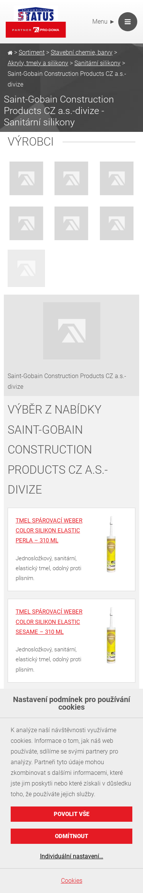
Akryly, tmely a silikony (38, 63)
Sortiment (32, 52)
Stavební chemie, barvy (81, 52)
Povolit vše (71, 814)
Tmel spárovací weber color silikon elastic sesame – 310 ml (49, 621)
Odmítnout (71, 836)
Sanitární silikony (97, 63)
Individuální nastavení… (71, 856)
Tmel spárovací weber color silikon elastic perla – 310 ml (49, 530)
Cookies (71, 880)
